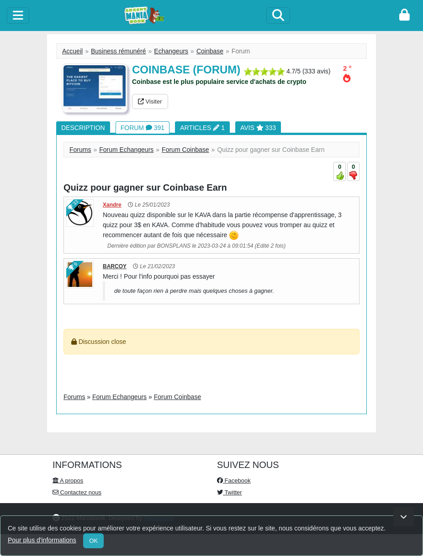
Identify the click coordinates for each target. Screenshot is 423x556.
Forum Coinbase (185, 149)
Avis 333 (258, 127)
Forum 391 (142, 127)
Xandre (112, 205)
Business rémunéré (118, 51)
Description (83, 127)
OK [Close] (93, 540)
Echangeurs (171, 51)
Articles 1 (202, 127)
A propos (68, 480)
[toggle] (18, 15)
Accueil (72, 51)
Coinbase (209, 51)
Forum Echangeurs (126, 149)
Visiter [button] (150, 101)
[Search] (278, 15)
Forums (80, 149)
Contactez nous (77, 492)
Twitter (229, 492)
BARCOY (115, 266)
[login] (404, 15)
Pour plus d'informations (42, 540)
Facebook (234, 480)
